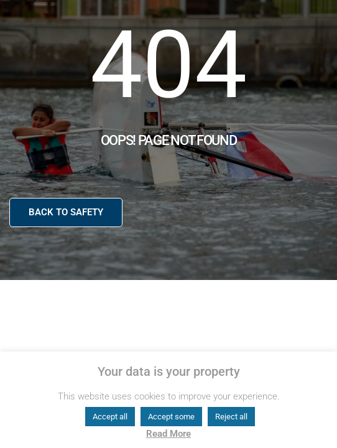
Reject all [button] (231, 416)
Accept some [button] (171, 416)
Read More (168, 433)
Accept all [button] (110, 416)
